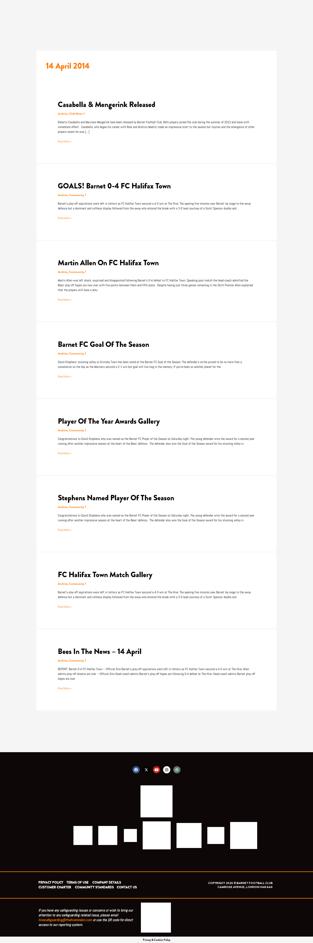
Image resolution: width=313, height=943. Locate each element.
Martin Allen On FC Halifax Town (111, 262)
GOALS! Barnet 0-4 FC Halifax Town (118, 185)
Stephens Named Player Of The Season (119, 497)
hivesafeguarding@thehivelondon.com (65, 919)
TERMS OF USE (77, 882)
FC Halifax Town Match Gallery (108, 573)
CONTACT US (127, 887)
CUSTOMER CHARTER (54, 887)
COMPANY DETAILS (106, 882)
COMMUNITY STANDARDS (94, 887)
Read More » (65, 141)
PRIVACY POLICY (50, 882)
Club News (77, 113)
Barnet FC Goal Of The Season (106, 343)
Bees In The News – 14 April (102, 650)
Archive (63, 113)
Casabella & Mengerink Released (109, 104)
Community (78, 195)
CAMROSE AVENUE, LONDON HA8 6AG (245, 886)
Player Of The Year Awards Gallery (112, 420)
